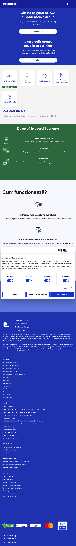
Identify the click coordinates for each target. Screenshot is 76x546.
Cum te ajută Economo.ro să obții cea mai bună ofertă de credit (23, 409)
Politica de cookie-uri (9, 482)
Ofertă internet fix (8, 453)
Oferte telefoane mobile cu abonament (15, 462)
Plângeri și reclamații (9, 491)
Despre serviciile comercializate (12, 494)
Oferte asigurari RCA (9, 362)
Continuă (38, 31)
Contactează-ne (7, 479)
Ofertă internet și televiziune (11, 447)
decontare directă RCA (10, 365)
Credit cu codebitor (9, 430)
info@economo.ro (21, 324)
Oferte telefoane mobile (10, 468)
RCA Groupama (7, 397)
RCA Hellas (6, 389)
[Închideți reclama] (73, 250)
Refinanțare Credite (8, 438)
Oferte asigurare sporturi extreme (13, 374)
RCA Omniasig (7, 383)
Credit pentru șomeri (9, 418)
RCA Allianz (6, 392)
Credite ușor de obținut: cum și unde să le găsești (19, 412)
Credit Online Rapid (8, 427)
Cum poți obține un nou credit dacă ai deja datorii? (19, 424)
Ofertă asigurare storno (10, 371)
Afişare (67, 288)
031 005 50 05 (20, 330)
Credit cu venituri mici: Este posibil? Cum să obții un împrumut (23, 421)
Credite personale (8, 406)
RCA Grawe (6, 395)
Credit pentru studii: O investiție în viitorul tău (17, 415)
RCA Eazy (5, 380)
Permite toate (62, 294)
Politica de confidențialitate (11, 485)
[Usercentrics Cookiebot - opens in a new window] (59, 250)
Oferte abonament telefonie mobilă (14, 464)
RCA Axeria (6, 386)
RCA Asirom (6, 377)
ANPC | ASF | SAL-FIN (9, 497)
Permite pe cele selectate (38, 294)
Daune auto (6, 301)
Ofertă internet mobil (9, 450)
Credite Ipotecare (8, 435)
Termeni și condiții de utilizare (12, 488)
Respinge (13, 294)
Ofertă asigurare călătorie (11, 368)
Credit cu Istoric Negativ (10, 432)
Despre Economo (8, 476)
